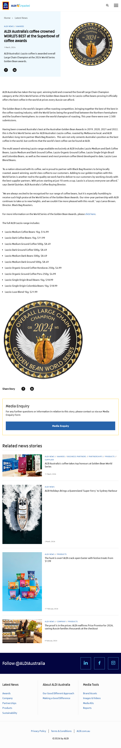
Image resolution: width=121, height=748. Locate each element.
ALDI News (9, 26)
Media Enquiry (60, 425)
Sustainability (9, 712)
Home (7, 17)
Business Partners (76, 456)
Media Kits (88, 703)
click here (90, 214)
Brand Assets (90, 693)
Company (61, 621)
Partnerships (96, 456)
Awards (20, 26)
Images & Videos (92, 698)
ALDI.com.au (83, 731)
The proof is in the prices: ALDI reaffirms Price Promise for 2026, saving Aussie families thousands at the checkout (79, 627)
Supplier (49, 460)
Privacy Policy (38, 731)
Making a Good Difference (56, 698)
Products (110, 456)
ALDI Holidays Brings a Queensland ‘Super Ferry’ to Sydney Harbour (81, 490)
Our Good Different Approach (58, 693)
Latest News (21, 17)
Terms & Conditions (61, 731)
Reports (87, 707)
